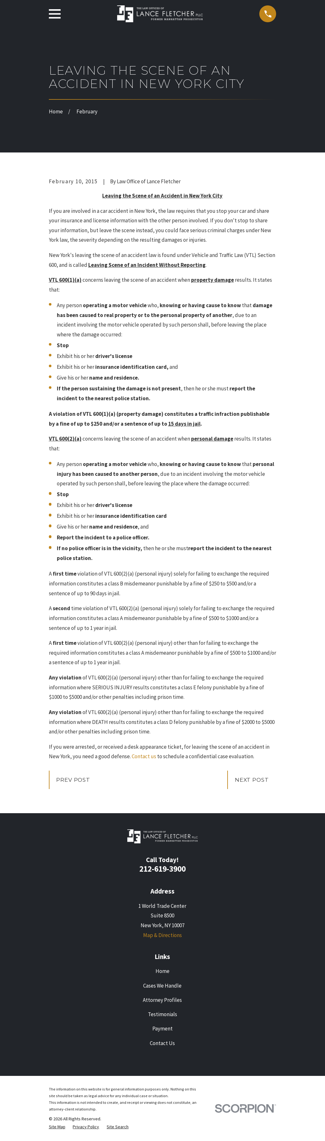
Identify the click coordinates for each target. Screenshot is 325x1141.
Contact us (144, 756)
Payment (162, 1028)
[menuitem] (57, 1127)
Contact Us (162, 1043)
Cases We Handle (162, 985)
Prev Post (73, 780)
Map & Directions (162, 935)
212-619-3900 (162, 869)
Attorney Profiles (162, 999)
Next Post (252, 780)
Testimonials (162, 1014)
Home (162, 971)
